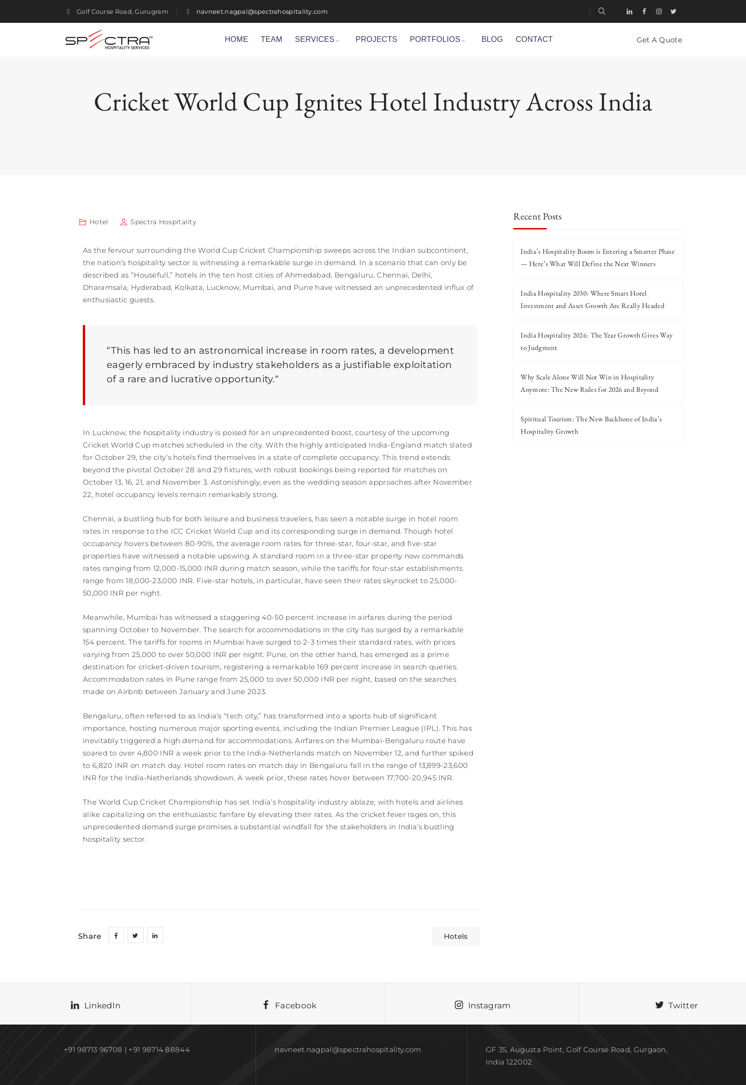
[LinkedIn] (629, 11)
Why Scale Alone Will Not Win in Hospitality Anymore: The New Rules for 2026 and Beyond (589, 383)
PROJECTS (376, 39)
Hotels (456, 936)
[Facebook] (644, 11)
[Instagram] (659, 11)
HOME (236, 39)
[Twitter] (673, 11)
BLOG (492, 39)
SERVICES (314, 39)
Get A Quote (659, 39)
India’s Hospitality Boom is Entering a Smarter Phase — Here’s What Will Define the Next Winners (597, 257)
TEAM (272, 39)
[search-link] (602, 11)
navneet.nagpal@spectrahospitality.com (262, 11)
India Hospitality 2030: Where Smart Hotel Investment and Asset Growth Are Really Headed (592, 299)
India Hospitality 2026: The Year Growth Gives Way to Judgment (596, 341)
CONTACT (534, 39)
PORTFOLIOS (435, 39)
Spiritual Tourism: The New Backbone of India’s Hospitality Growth (591, 425)
